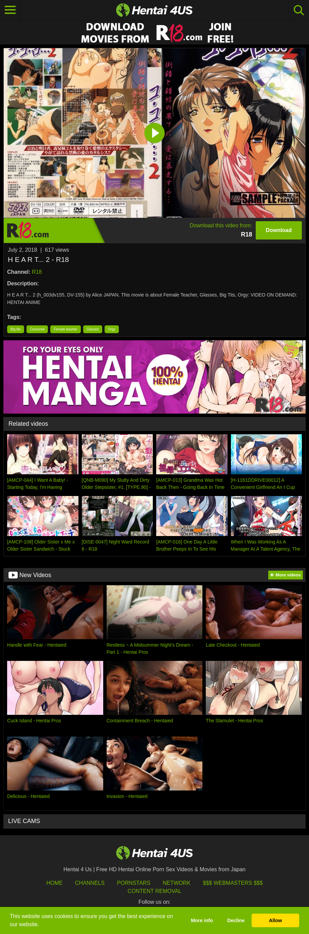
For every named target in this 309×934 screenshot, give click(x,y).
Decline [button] (235, 920)
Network (176, 883)
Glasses (93, 329)
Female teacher (65, 329)
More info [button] (202, 920)
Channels (90, 883)
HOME (54, 883)
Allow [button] (275, 920)
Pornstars (133, 883)
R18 (37, 272)
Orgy (111, 329)
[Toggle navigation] (10, 10)
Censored (37, 329)
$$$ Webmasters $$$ (233, 883)
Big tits (16, 329)
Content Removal (155, 891)
